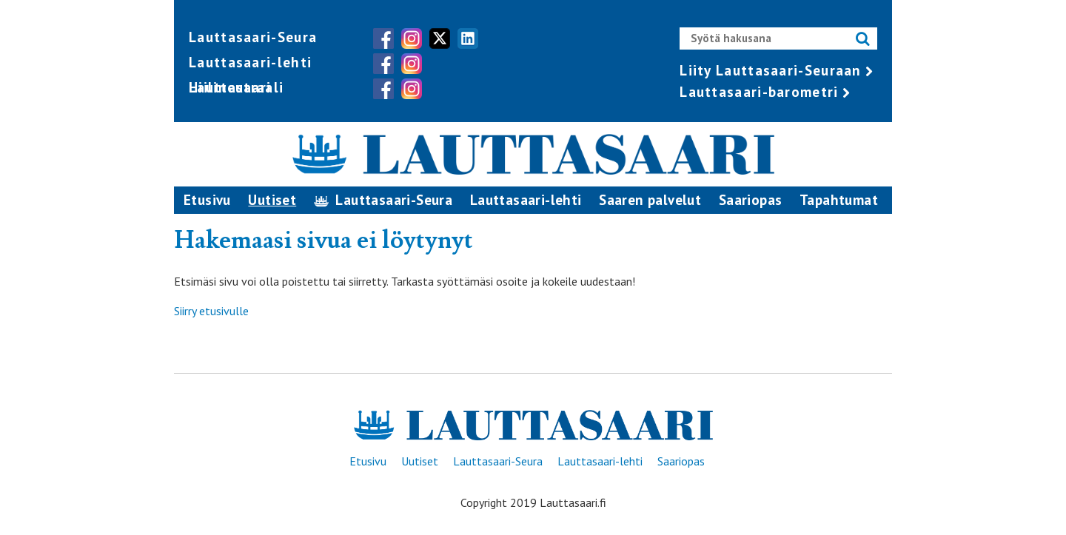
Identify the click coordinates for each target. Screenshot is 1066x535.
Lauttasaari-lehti (250, 62)
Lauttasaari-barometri (759, 92)
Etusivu (207, 200)
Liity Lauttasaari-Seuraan (771, 70)
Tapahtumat (839, 200)
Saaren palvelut (650, 200)
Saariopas (750, 200)
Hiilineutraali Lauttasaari (236, 87)
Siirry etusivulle (211, 310)
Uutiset (272, 200)
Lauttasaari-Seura (253, 37)
